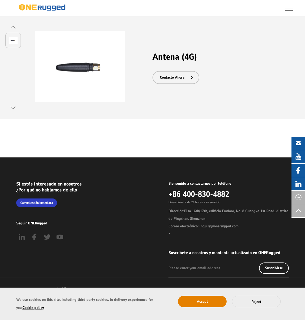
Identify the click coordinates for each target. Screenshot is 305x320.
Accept (202, 301)
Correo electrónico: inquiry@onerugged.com (203, 226)
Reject (256, 301)
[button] (13, 27)
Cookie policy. (33, 307)
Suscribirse (274, 268)
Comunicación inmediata (36, 203)
